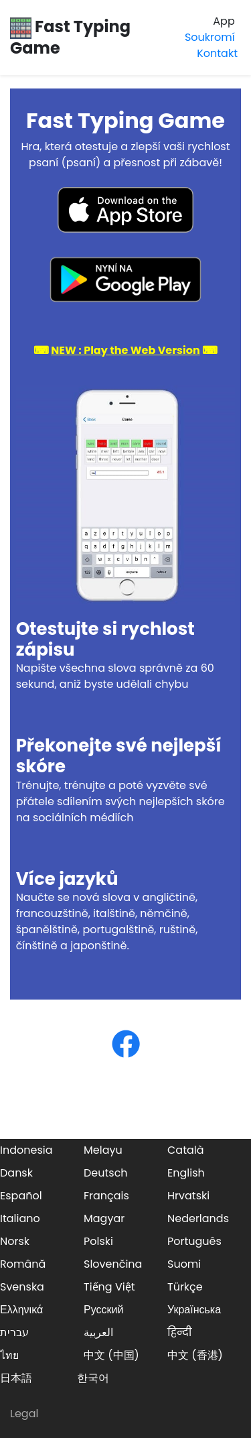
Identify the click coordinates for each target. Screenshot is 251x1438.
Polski (98, 1241)
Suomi (184, 1264)
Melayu (103, 1150)
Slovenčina (113, 1264)
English (186, 1173)
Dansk (16, 1173)
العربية (98, 1332)
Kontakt (217, 53)
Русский (103, 1309)
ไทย (9, 1355)
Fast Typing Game (70, 36)
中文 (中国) (111, 1355)
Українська (194, 1309)
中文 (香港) (195, 1355)
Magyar (104, 1218)
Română (23, 1264)
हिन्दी (179, 1332)
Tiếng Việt (109, 1287)
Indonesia (26, 1150)
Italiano (20, 1218)
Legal (24, 1413)
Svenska (22, 1287)
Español (21, 1195)
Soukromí (210, 37)
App (223, 21)
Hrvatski (188, 1195)
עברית (14, 1332)
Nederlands (198, 1218)
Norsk (14, 1241)
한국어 (93, 1378)
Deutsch (106, 1173)
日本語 (16, 1378)
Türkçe (185, 1287)
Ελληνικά (21, 1309)
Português (194, 1241)
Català (185, 1150)
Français (106, 1195)
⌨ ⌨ (125, 350)
